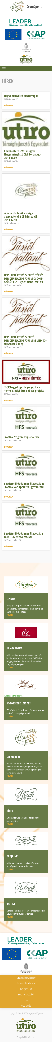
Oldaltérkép (26, 1005)
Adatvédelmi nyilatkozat (26, 977)
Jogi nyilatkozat (26, 989)
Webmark (32, 1037)
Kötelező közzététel (26, 994)
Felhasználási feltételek (26, 983)
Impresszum (26, 1000)
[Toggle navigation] (4, 68)
